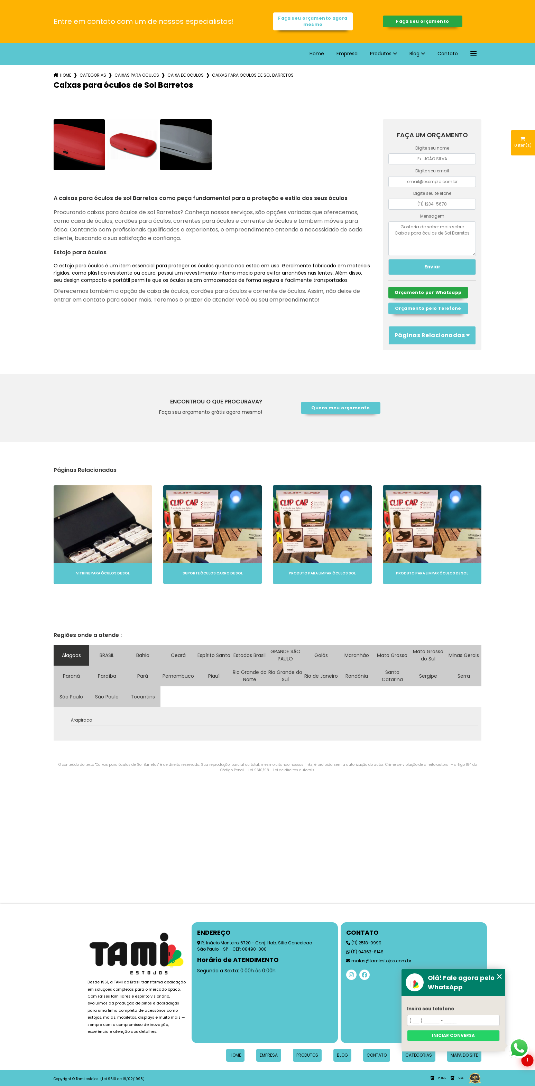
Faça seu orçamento (422, 21)
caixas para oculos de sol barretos (253, 75)
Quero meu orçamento (340, 408)
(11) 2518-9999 (363, 943)
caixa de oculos (185, 75)
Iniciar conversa (453, 1035)
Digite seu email (432, 171)
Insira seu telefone (430, 1009)
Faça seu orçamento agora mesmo (312, 21)
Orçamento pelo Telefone (428, 308)
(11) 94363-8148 (365, 952)
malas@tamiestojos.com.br (378, 961)
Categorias (93, 75)
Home (317, 53)
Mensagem (432, 216)
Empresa (347, 53)
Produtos (380, 53)
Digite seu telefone (432, 193)
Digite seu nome (432, 148)
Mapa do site (464, 1055)
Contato (447, 53)
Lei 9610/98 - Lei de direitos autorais (281, 770)
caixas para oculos (136, 75)
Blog (414, 53)
